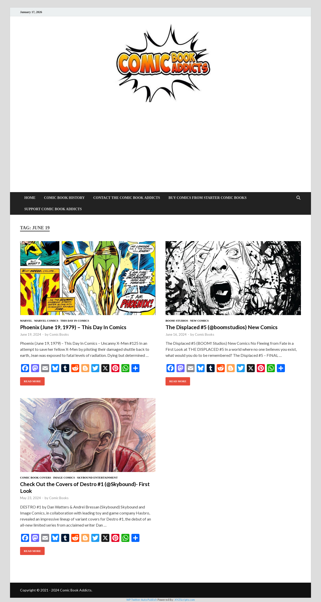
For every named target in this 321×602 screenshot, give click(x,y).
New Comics (199, 320)
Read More (30, 380)
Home (29, 198)
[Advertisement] (160, 154)
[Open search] (298, 198)
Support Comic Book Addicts (53, 209)
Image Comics (64, 477)
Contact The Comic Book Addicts (126, 198)
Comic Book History (64, 198)
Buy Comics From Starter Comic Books (208, 198)
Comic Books (59, 334)
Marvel (26, 320)
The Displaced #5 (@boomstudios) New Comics (222, 327)
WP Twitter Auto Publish (141, 599)
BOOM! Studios (177, 320)
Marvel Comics (46, 320)
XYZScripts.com (185, 599)
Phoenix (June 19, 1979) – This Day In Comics (73, 327)
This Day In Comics (74, 320)
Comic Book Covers (35, 477)
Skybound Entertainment (97, 477)
